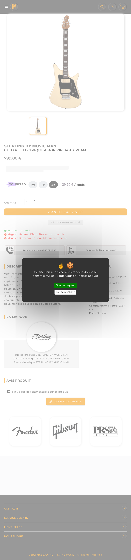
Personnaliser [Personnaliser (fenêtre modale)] (65, 292)
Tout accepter (65, 285)
